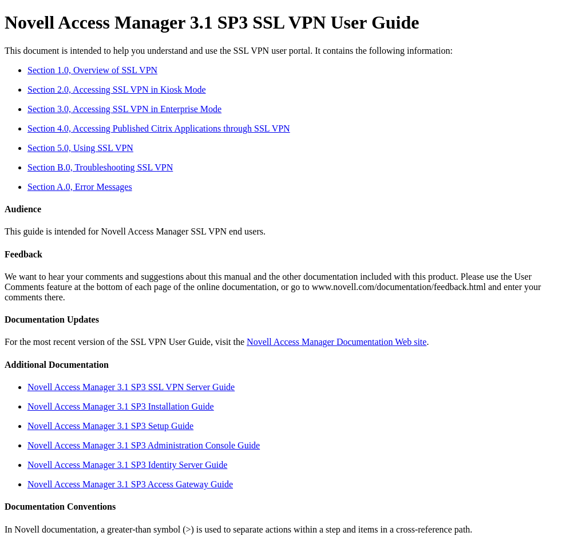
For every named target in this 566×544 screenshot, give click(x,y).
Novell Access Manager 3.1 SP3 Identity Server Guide (127, 465)
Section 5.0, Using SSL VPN (80, 148)
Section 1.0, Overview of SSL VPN (92, 70)
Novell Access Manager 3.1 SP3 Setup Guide (110, 426)
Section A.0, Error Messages (79, 187)
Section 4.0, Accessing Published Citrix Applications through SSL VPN (158, 128)
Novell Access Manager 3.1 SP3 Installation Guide (120, 406)
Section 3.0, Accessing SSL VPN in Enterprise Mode (124, 109)
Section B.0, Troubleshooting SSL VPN (100, 167)
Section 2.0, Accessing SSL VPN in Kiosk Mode (116, 89)
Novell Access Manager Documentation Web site (336, 342)
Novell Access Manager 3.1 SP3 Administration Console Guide (143, 445)
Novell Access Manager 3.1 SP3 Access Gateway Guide (130, 484)
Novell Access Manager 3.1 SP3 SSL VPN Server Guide (131, 387)
